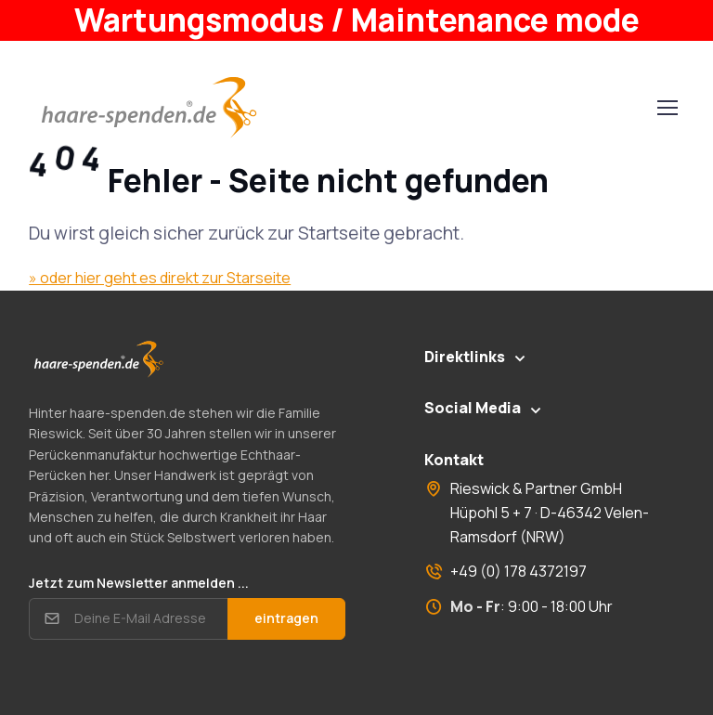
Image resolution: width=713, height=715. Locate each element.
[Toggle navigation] (667, 107)
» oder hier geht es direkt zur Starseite (160, 277)
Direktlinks (464, 356)
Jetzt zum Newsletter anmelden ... (139, 583)
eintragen (286, 618)
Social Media (472, 407)
